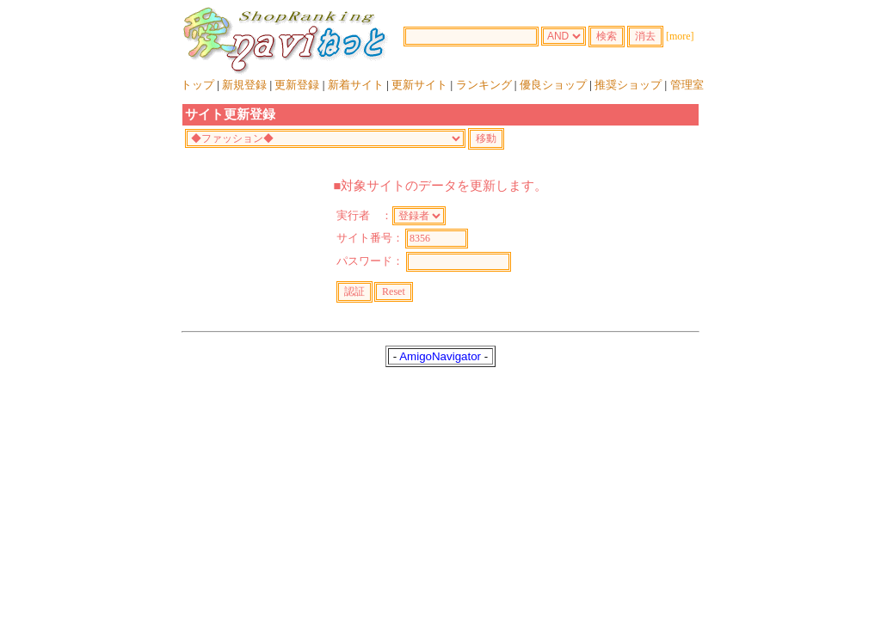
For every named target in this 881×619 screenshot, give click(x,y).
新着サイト (356, 84)
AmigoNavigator (440, 356)
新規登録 (244, 84)
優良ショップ (553, 84)
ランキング (484, 84)
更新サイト (419, 84)
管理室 (687, 84)
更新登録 (296, 84)
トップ (197, 84)
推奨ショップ (628, 84)
